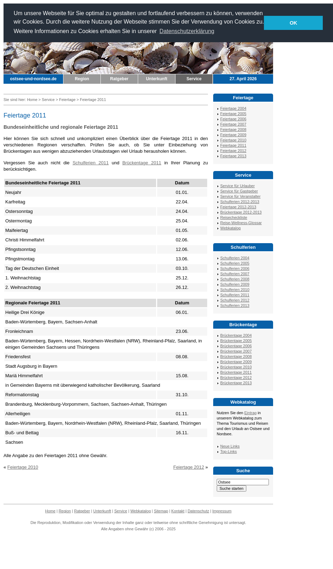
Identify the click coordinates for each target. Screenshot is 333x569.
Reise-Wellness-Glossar (241, 223)
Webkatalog (230, 228)
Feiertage (67, 99)
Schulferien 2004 (234, 258)
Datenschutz (198, 511)
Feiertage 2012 (188, 467)
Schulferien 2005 (234, 263)
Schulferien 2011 (91, 162)
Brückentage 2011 (141, 162)
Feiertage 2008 (233, 129)
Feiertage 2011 (233, 145)
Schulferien (243, 247)
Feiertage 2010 (22, 467)
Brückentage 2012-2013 (240, 212)
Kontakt (177, 511)
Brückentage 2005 (236, 341)
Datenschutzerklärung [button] (187, 31)
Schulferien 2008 (234, 279)
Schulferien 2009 (234, 284)
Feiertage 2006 (233, 119)
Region (82, 78)
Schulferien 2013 (234, 305)
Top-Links (228, 451)
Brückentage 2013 (236, 383)
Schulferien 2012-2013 (239, 202)
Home (32, 99)
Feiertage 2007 (233, 124)
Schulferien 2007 (234, 274)
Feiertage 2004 (233, 108)
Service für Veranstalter (240, 196)
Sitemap (161, 511)
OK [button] (293, 23)
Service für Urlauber (237, 186)
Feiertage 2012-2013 (238, 207)
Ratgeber (119, 78)
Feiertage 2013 (233, 156)
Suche (243, 470)
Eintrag (250, 413)
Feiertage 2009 (233, 135)
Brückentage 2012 (236, 377)
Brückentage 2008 (236, 356)
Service (194, 78)
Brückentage (243, 324)
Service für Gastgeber (239, 191)
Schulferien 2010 (234, 289)
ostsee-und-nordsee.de (33, 78)
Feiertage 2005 (233, 114)
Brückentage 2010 (236, 367)
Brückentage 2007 (236, 351)
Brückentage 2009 (236, 362)
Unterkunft (156, 78)
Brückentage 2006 (236, 346)
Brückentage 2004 (236, 335)
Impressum (222, 511)
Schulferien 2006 (234, 268)
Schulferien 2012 (234, 300)
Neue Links (230, 446)
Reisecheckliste (233, 217)
